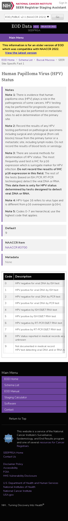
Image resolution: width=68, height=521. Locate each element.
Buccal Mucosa (45, 60)
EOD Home (8, 60)
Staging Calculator (15, 397)
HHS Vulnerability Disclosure (20, 476)
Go (57, 17)
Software (10, 403)
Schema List (25, 60)
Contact (9, 409)
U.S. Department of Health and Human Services (30, 483)
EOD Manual (11, 391)
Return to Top (17, 419)
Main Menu (16, 38)
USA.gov (8, 494)
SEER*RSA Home (13, 452)
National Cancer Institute (17, 491)
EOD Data (34, 26)
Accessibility (10, 468)
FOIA (6, 472)
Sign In (63, 3)
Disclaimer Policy (13, 464)
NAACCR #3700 (16, 247)
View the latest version (21, 53)
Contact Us (9, 456)
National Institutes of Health (19, 487)
